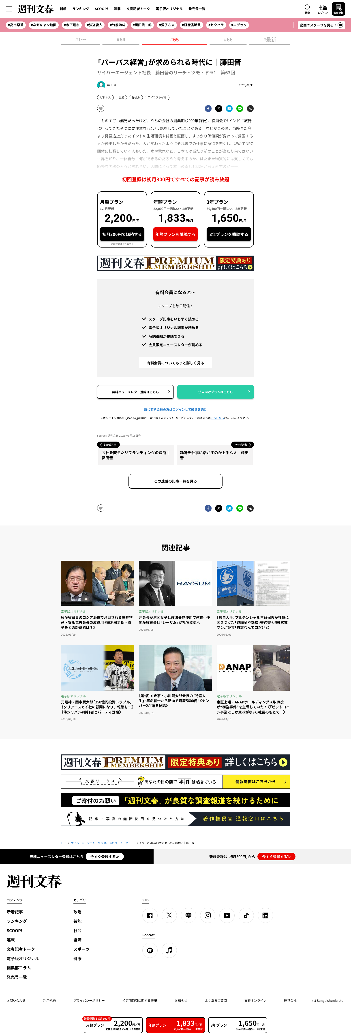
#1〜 (80, 39)
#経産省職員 (191, 24)
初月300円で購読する (122, 234)
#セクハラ (216, 24)
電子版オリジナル (169, 8)
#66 (228, 39)
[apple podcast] (169, 950)
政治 (77, 912)
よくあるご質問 (216, 1000)
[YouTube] (227, 915)
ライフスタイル (157, 97)
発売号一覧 (196, 8)
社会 (77, 930)
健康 (77, 958)
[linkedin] (265, 915)
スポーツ (81, 949)
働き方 (136, 97)
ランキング (80, 8)
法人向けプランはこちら (215, 392)
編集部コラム (19, 968)
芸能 (77, 921)
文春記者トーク (138, 8)
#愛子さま (167, 24)
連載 (117, 8)
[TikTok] (246, 915)
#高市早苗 (16, 24)
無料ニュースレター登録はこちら (135, 392)
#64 (121, 39)
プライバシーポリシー (89, 1000)
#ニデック (239, 24)
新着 (63, 8)
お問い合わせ (16, 1000)
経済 (77, 940)
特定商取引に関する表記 (139, 1000)
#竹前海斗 (117, 24)
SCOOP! (101, 8)
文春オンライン (255, 1000)
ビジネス (105, 97)
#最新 (269, 39)
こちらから (217, 418)
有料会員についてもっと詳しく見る (175, 362)
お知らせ (181, 1000)
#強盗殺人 (94, 24)
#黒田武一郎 (142, 24)
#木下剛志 (71, 24)
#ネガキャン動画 (43, 24)
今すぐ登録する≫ (104, 856)
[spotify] (150, 950)
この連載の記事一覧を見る (175, 481)
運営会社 (290, 1000)
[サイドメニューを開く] (9, 9)
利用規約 (49, 1000)
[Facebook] (150, 915)
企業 (121, 97)
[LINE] (188, 915)
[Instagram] (207, 915)
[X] (169, 915)
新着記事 (15, 912)
